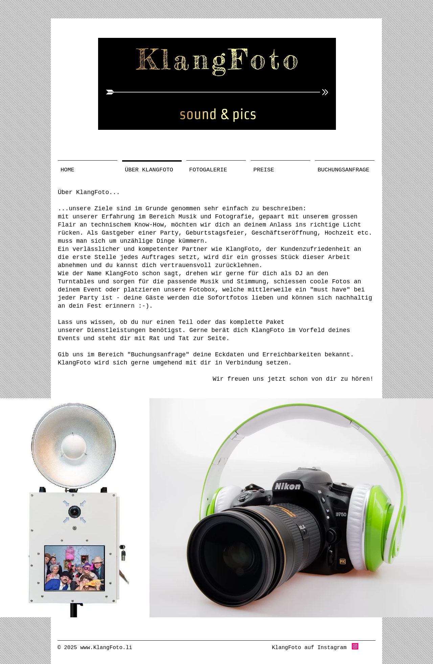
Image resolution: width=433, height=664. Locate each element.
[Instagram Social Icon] (355, 646)
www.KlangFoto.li (106, 648)
